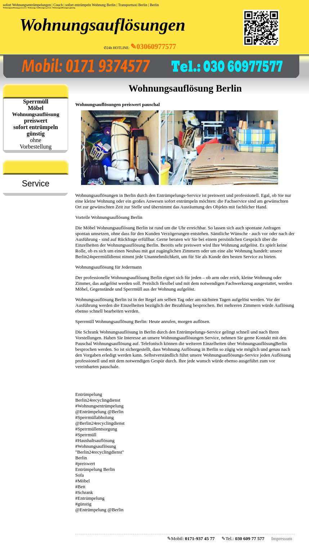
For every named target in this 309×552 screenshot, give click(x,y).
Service (36, 183)
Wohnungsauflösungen (102, 24)
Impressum (281, 538)
